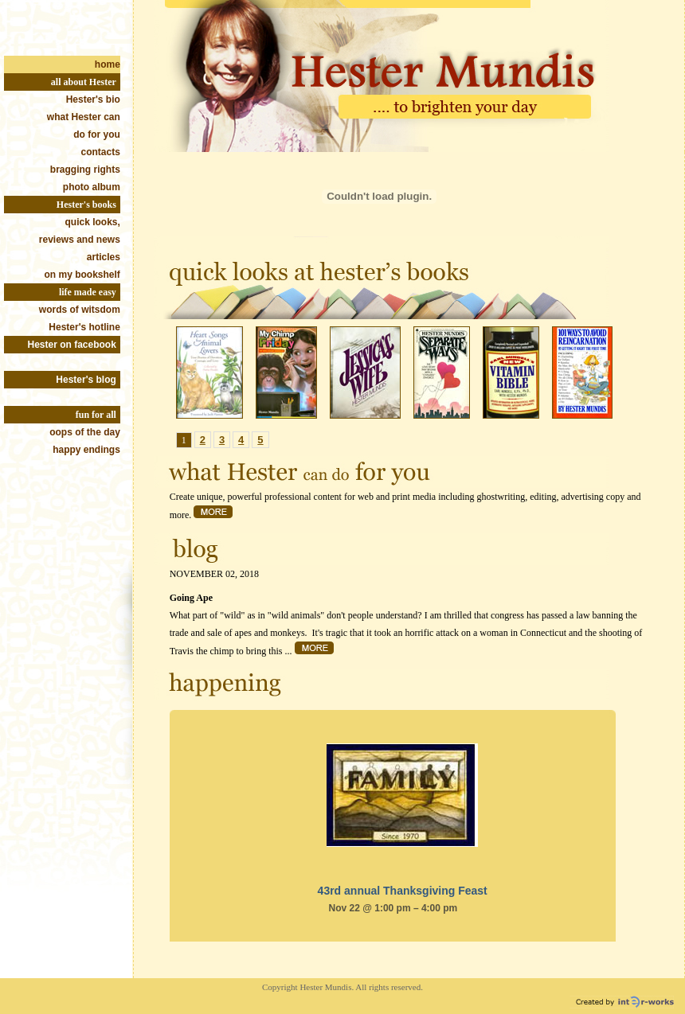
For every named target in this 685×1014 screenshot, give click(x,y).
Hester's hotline (84, 327)
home (107, 64)
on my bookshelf (82, 274)
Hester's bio (93, 99)
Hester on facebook (71, 344)
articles (103, 257)
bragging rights (85, 169)
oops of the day (84, 432)
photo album (91, 187)
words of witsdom (79, 309)
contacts (100, 152)
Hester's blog (86, 379)
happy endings (86, 449)
